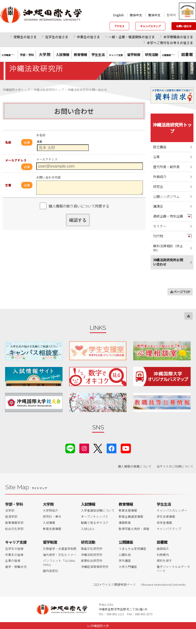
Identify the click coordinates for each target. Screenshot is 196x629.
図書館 (187, 54)
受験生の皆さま (25, 36)
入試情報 (49, 523)
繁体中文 (154, 15)
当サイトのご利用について (175, 466)
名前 (8, 142)
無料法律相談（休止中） (168, 248)
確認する (78, 220)
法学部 (9, 510)
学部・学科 (14, 504)
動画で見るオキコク (94, 523)
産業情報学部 (14, 523)
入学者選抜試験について (98, 510)
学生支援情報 (166, 516)
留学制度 (50, 542)
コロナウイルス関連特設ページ (114, 584)
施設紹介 (163, 548)
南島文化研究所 (91, 548)
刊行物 (158, 236)
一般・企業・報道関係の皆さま (131, 36)
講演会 (158, 206)
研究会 (158, 186)
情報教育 (125, 523)
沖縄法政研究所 (91, 555)
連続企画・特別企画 (168, 216)
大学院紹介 (50, 510)
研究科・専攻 (52, 516)
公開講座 (126, 542)
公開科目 (125, 555)
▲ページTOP (180, 291)
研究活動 (88, 542)
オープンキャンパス (94, 516)
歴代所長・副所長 (166, 166)
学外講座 (125, 560)
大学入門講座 (128, 567)
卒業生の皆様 (14, 555)
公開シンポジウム (166, 196)
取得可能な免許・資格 (134, 529)
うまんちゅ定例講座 (132, 548)
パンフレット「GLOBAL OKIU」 (59, 562)
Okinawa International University (163, 584)
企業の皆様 (12, 560)
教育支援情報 (52, 529)
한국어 (171, 15)
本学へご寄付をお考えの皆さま (170, 42)
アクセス (119, 26)
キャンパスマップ (150, 26)
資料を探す (164, 560)
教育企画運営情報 (131, 516)
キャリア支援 (16, 542)
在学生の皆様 (14, 548)
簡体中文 (136, 15)
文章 (8, 185)
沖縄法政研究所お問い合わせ (168, 262)
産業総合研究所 (91, 560)
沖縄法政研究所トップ (172, 127)
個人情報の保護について (135, 466)
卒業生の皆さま (88, 36)
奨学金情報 (164, 523)
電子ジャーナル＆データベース (173, 569)
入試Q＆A (87, 529)
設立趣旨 (159, 146)
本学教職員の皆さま (178, 36)
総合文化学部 (14, 529)
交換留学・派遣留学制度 (60, 548)
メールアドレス (16, 160)
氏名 (39, 141)
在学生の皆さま (56, 36)
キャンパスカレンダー (172, 510)
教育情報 (126, 504)
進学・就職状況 (16, 567)
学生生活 (164, 504)
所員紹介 (159, 176)
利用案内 (163, 555)
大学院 (45, 54)
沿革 (156, 156)
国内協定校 (50, 571)
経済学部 (11, 516)
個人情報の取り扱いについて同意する (78, 206)
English (118, 15)
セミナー (159, 226)
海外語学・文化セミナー (60, 555)
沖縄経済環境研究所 (94, 567)
